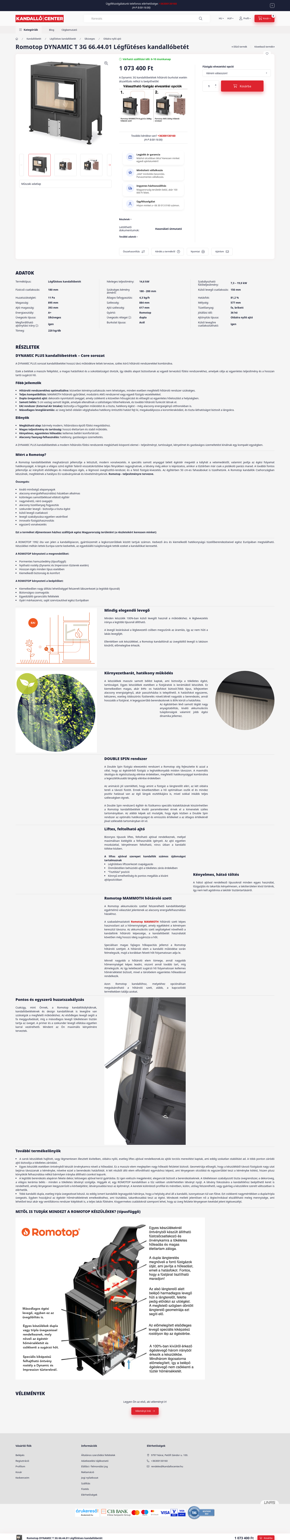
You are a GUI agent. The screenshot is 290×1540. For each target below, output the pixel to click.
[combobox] (147, 18)
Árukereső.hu (87, 1515)
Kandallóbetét (34, 38)
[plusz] (215, 85)
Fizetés (85, 1489)
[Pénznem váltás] (229, 18)
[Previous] (21, 165)
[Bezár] (272, 5)
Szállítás (85, 1483)
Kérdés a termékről (165, 251)
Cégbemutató (69, 29)
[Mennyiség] (209, 86)
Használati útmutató (168, 229)
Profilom (20, 1466)
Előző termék (240, 46)
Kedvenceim (22, 1477)
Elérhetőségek (89, 1494)
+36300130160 (168, 3)
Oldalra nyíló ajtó (112, 38)
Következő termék (263, 46)
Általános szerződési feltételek (98, 1455)
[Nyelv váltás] (220, 18)
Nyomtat (195, 251)
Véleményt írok (143, 1411)
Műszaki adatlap (31, 184)
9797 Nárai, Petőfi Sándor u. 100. (169, 1455)
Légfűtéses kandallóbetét (63, 38)
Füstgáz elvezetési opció (218, 66)
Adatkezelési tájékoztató (95, 1460)
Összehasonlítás (131, 251)
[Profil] (244, 18)
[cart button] (264, 18)
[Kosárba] (242, 86)
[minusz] (215, 87)
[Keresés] (200, 18)
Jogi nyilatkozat (89, 1477)
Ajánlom (219, 251)
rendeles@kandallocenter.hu (167, 1466)
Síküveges (90, 38)
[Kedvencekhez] (267, 53)
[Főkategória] (17, 39)
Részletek (124, 219)
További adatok (127, 236)
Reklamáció (87, 1472)
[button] (29, 29)
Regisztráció (22, 1460)
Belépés (20, 1455)
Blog (51, 29)
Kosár (19, 1472)
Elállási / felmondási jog (94, 1466)
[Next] (109, 165)
